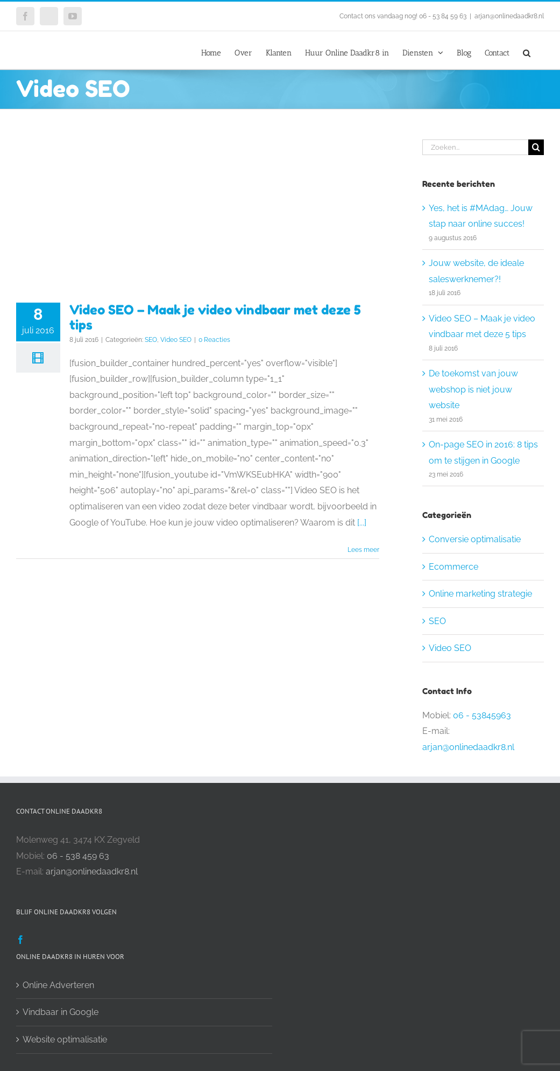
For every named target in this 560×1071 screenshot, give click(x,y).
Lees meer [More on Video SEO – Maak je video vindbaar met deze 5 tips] (363, 550)
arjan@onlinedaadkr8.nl (509, 16)
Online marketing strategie (480, 594)
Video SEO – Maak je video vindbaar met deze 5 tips (215, 317)
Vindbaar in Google (60, 1012)
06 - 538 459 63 (78, 856)
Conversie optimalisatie (475, 539)
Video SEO (176, 340)
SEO (151, 340)
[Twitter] (37, 939)
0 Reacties (214, 340)
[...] (361, 522)
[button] (526, 50)
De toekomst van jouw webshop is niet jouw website (473, 389)
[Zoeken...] (475, 147)
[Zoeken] (536, 147)
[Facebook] (20, 939)
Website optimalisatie (65, 1039)
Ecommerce (453, 567)
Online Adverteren (58, 985)
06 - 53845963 (482, 715)
